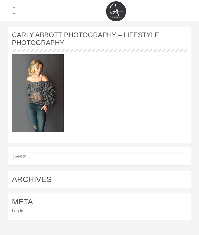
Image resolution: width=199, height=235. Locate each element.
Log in (17, 211)
